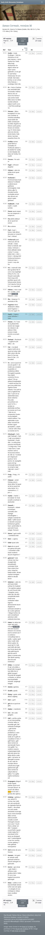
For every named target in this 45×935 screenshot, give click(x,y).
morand (14, 422)
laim (9, 394)
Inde (17, 134)
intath (10, 598)
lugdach (10, 877)
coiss (14, 482)
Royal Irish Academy (22, 929)
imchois (17, 128)
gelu (9, 706)
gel (20, 72)
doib (18, 751)
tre (13, 622)
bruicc (10, 814)
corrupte (10, 787)
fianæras (14, 299)
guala (15, 694)
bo (20, 55)
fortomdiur (11, 91)
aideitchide (11, 396)
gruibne (13, 270)
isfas (9, 82)
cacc (9, 799)
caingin (10, 530)
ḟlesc (18, 408)
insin (13, 254)
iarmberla (12, 535)
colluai (10, 379)
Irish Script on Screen (18, 931)
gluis (19, 887)
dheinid (17, 182)
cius (19, 113)
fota (9, 311)
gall (15, 724)
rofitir (16, 834)
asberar (17, 148)
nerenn (10, 326)
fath (19, 436)
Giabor (10, 709)
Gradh (10, 691)
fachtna (18, 87)
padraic (10, 785)
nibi (12, 594)
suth (16, 341)
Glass (9, 883)
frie (9, 400)
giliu (13, 190)
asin (9, 657)
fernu (16, 138)
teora (19, 59)
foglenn (16, 314)
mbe (9, 651)
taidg (14, 832)
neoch (10, 645)
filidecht (10, 296)
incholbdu (17, 117)
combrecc (12, 635)
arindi (16, 480)
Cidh (17, 645)
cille (16, 353)
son (18, 633)
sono (19, 850)
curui (18, 104)
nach (9, 647)
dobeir (12, 498)
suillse (15, 883)
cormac (10, 801)
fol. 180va (31, 665)
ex (16, 747)
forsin (16, 528)
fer (17, 76)
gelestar (17, 611)
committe (11, 377)
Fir (9, 87)
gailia (17, 774)
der (13, 713)
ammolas (11, 301)
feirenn (10, 126)
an (16, 379)
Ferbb (10, 53)
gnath (15, 365)
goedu (18, 373)
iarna (13, 70)
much (17, 824)
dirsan (19, 572)
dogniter (12, 592)
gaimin (10, 768)
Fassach (10, 505)
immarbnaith (12, 564)
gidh (12, 651)
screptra (12, 467)
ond (17, 631)
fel (9, 292)
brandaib (11, 724)
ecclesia (18, 455)
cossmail (15, 518)
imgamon (16, 555)
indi (12, 469)
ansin (9, 309)
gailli (9, 757)
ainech (13, 799)
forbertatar (11, 76)
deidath (14, 416)
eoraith (10, 500)
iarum (15, 184)
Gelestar (11, 582)
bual (13, 230)
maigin (17, 326)
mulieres (14, 552)
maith (10, 206)
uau (13, 367)
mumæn (10, 763)
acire (9, 336)
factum (10, 852)
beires (18, 453)
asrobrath (16, 803)
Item (9, 278)
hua (17, 560)
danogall (10, 759)
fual (9, 236)
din (17, 120)
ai (11, 292)
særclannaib (11, 745)
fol (16, 484)
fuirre (14, 448)
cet (19, 737)
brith (12, 528)
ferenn (10, 128)
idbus (16, 111)
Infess (10, 274)
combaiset (11, 600)
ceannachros (12, 490)
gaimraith (11, 864)
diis (19, 152)
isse (9, 671)
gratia (18, 126)
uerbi (14, 126)
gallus (10, 774)
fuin (14, 355)
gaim (14, 198)
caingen (10, 518)
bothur (15, 613)
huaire (18, 414)
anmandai (11, 811)
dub (10, 448)
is (8, 184)
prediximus (11, 371)
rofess (19, 80)
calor (17, 543)
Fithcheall (11, 434)
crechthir (13, 115)
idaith (13, 375)
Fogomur (11, 305)
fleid (17, 805)
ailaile (9, 520)
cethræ (10, 586)
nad (11, 74)
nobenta (14, 398)
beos (13, 453)
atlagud (18, 781)
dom (9, 659)
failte (19, 873)
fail (9, 282)
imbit (16, 584)
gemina (16, 687)
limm (9, 355)
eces (18, 292)
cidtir (15, 617)
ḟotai (16, 566)
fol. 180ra (31, 53)
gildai (9, 673)
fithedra (11, 677)
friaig (14, 474)
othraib (10, 244)
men (18, 322)
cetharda (11, 726)
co (18, 722)
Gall (9, 718)
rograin (18, 830)
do (12, 132)
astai (16, 757)
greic (19, 548)
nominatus (15, 776)
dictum (13, 196)
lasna (16, 396)
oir (13, 128)
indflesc (14, 418)
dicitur (10, 136)
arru (14, 93)
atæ (15, 446)
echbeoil (15, 102)
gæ (15, 867)
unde (9, 294)
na (16, 100)
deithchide (11, 408)
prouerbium (12, 402)
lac (19, 753)
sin (9, 328)
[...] (9, 791)
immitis (10, 334)
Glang (10, 694)
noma (14, 814)
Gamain (10, 855)
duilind (12, 150)
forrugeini (11, 373)
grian (9, 198)
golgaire (10, 715)
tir (15, 498)
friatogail (11, 822)
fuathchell (11, 440)
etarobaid (11, 834)
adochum (11, 617)
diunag (15, 256)
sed (20, 246)
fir (8, 74)
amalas (10, 406)
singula (12, 457)
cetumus (10, 444)
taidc (17, 801)
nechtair (16, 500)
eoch (9, 633)
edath (18, 427)
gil (12, 645)
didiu (9, 63)
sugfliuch (12, 341)
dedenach (11, 307)
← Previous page (22, 40)
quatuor (10, 459)
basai (13, 570)
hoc (9, 213)
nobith (13, 120)
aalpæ (10, 104)
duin (16, 792)
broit (13, 172)
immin (10, 134)
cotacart (17, 822)
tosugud (18, 669)
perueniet (13, 282)
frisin (9, 826)
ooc (19, 889)
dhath (13, 657)
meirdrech (17, 709)
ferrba (16, 96)
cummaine (11, 566)
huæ (9, 568)
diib (9, 828)
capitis (10, 776)
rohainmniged (12, 751)
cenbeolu (11, 619)
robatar (12, 328)
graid (9, 144)
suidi (13, 641)
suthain (10, 208)
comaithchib (12, 596)
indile (9, 122)
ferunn (15, 590)
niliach (10, 576)
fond (18, 498)
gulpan (18, 588)
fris (16, 377)
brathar (10, 424)
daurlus (13, 284)
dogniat (10, 607)
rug (9, 130)
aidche (12, 219)
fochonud (11, 180)
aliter (13, 484)
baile (15, 332)
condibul (14, 893)
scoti (18, 785)
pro (9, 492)
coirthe (14, 718)
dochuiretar (11, 65)
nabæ (17, 600)
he (14, 667)
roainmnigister (16, 838)
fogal (9, 165)
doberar (10, 182)
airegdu (12, 889)
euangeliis (18, 461)
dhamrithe (15, 324)
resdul (10, 367)
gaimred (11, 558)
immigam (16, 574)
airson (17, 194)
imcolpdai (11, 113)
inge (19, 811)
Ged (9, 850)
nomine (17, 840)
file (17, 270)
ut (15, 57)
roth (19, 280)
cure (9, 824)
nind (19, 256)
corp (14, 262)
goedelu (12, 369)
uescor (10, 223)
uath (17, 389)
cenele (15, 809)
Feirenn (10, 111)
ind (15, 383)
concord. (39, 53)
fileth (13, 144)
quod (13, 221)
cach (9, 392)
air (13, 737)
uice (9, 115)
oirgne (14, 869)
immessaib (11, 465)
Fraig (9, 474)
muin (19, 180)
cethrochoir (17, 442)
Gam (9, 546)
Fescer (10, 211)
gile (9, 653)
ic (16, 873)
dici (13, 789)
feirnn (10, 533)
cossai (18, 234)
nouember (12, 550)
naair (9, 70)
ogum (15, 424)
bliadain (14, 152)
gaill (16, 737)
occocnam (16, 334)
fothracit (15, 248)
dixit (18, 89)
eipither (13, 588)
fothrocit (11, 260)
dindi (14, 772)
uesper (18, 211)
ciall (9, 436)
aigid (9, 67)
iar (17, 67)
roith (16, 278)
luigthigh (18, 272)
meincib (15, 246)
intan (9, 250)
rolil (15, 429)
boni (16, 469)
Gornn (10, 867)
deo (9, 196)
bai (10, 106)
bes (9, 649)
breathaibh (14, 679)
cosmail (17, 665)
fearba (10, 61)
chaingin (10, 513)
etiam (10, 552)
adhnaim (14, 250)
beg (15, 651)
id (17, 115)
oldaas (18, 891)
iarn (19, 76)
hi (20, 234)
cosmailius (11, 146)
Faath (10, 314)
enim (12, 753)
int (17, 889)
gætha (17, 524)
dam (17, 637)
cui (9, 410)
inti (9, 498)
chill (11, 455)
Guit (9, 700)
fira (14, 61)
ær (12, 429)
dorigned (17, 836)
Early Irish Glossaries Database (12, 2)
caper (9, 624)
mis (12, 311)
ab (8, 221)
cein (11, 803)
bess (15, 619)
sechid (14, 526)
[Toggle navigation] (42, 2)
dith (18, 594)
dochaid (18, 814)
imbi (19, 590)
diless (17, 307)
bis (17, 132)
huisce (10, 232)
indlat (9, 254)
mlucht (10, 861)
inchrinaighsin (12, 188)
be (18, 274)
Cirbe (14, 330)
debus (17, 789)
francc (18, 745)
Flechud (10, 339)
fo (14, 182)
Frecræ (10, 159)
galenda (13, 844)
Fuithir (10, 496)
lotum (10, 256)
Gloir (9, 539)
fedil (17, 204)
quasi (17, 172)
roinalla (10, 820)
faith (9, 318)
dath (12, 647)
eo (10, 221)
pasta (9, 463)
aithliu (10, 172)
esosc (13, 100)
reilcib (16, 385)
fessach (10, 276)
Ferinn (15, 130)
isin (14, 326)
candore (10, 749)
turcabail (15, 347)
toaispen (14, 828)
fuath (18, 440)
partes (10, 461)
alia (10, 412)
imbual (14, 236)
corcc (11, 875)
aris (11, 365)
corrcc (10, 272)
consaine (18, 367)
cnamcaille (16, 276)
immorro (18, 258)
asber (9, 422)
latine (13, 488)
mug (12, 278)
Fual (9, 230)
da (8, 150)
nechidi (10, 102)
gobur (15, 639)
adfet (15, 520)
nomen (15, 141)
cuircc (9, 570)
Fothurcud (11, 239)
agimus (18, 794)
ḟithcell (18, 444)
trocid (10, 262)
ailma (16, 622)
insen (9, 893)
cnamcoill (14, 268)
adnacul (10, 381)
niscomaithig (16, 720)
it (9, 446)
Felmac (10, 290)
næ (9, 365)
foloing (10, 482)
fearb (17, 61)
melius (10, 248)
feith (17, 434)
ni (12, 576)
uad (20, 290)
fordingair (17, 726)
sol (9, 486)
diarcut (10, 93)
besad (10, 669)
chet (10, 152)
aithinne (10, 871)
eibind (11, 184)
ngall (17, 766)
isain (18, 448)
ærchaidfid (11, 427)
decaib (16, 576)
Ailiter (17, 371)
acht (16, 624)
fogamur (14, 309)
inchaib (10, 78)
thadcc (10, 807)
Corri (9, 284)
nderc (19, 100)
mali (9, 471)
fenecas (13, 82)
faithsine (14, 316)
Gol (9, 713)
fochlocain (11, 148)
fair (14, 357)
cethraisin (11, 609)
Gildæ (10, 665)
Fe (8, 363)
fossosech (11, 507)
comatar (10, 722)
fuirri (9, 526)
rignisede (13, 805)
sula (9, 98)
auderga (18, 106)
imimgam (16, 861)
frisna (15, 387)
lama (10, 252)
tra (9, 416)
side (13, 669)
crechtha (10, 117)
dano (17, 78)
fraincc (13, 741)
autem (10, 789)
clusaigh (10, 562)
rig (11, 324)
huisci (12, 584)
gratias (10, 794)
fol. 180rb (31, 299)
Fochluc (10, 141)
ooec (13, 887)
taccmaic (15, 136)
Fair (9, 347)
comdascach (15, 122)
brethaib (13, 885)
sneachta (11, 138)
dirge (12, 446)
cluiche (14, 728)
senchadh (14, 89)
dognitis (16, 124)
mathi (14, 349)
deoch (16, 649)
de (17, 328)
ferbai (14, 74)
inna (19, 385)
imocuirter (16, 877)
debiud (17, 219)
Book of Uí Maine (27, 927)
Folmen (10, 170)
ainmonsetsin (12, 605)
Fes (9, 219)
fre (15, 159)
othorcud (11, 242)
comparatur (11, 414)
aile (16, 647)
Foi (9, 268)
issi (9, 124)
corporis (16, 749)
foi (9, 264)
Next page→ (22, 44)
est (17, 57)
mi (20, 861)
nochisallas (11, 194)
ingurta (10, 603)
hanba (10, 572)
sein (9, 528)
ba (15, 389)
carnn (16, 592)
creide (10, 832)
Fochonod (11, 178)
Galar (10, 543)
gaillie (12, 747)
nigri (17, 467)
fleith (14, 830)
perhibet (10, 280)
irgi (15, 463)
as (16, 772)
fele (14, 292)
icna (12, 385)
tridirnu (18, 91)
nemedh (10, 681)
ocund (10, 830)
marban (10, 574)
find (12, 87)
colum (13, 353)
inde (13, 232)
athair (18, 807)
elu (11, 761)
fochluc (16, 154)
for (17, 65)
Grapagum (11, 781)
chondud (10, 192)
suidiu (19, 150)
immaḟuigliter (12, 516)
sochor (13, 98)
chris (14, 132)
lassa (16, 180)
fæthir (16, 496)
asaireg (17, 657)
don (16, 511)
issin (9, 59)
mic (9, 803)
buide (9, 783)
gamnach (11, 859)
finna (13, 106)
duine (14, 67)
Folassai (10, 480)
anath (16, 820)
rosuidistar (11, 739)
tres (9, 747)
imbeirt (17, 438)
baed (17, 98)
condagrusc (11, 891)
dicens (19, 282)
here (18, 739)
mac (9, 89)
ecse (16, 296)
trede (15, 53)
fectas (10, 453)
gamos (12, 548)
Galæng (10, 797)
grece (16, 753)
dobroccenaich (12, 818)
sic (20, 410)
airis (16, 242)
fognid (14, 783)
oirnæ (18, 867)
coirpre (13, 568)
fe (15, 322)
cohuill (10, 766)
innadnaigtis (17, 381)
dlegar (11, 613)
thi (19, 465)
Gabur (10, 622)
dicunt (16, 787)
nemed (19, 885)
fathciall (13, 436)
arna (13, 598)
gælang (17, 797)
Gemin (10, 687)
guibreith (11, 72)
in (11, 67)
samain (12, 857)
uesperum (16, 213)
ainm (9, 132)
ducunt (10, 555)
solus (9, 488)
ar (16, 93)
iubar (15, 351)
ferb (17, 55)
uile (18, 262)
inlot (17, 254)
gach (15, 533)
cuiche (19, 718)
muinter (10, 451)
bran (13, 768)
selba (15, 722)
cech (18, 159)
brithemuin (11, 524)
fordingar (11, 55)
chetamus (11, 57)
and (12, 629)
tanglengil (17, 681)
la (8, 369)
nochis (16, 192)
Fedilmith (11, 204)
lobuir (10, 246)
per (9, 457)
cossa (16, 252)
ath (9, 584)
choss (14, 766)
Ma (15, 594)
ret (16, 394)
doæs (16, 244)
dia (19, 353)
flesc (9, 375)
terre (15, 459)
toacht (14, 104)
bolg (12, 63)
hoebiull (17, 586)
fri (15, 146)
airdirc (14, 572)
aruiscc (10, 895)
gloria (16, 539)
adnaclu (10, 389)
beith (17, 596)
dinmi (16, 305)
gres (9, 385)
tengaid (18, 675)
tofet (9, 887)
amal (9, 120)
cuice (12, 824)
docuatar (11, 234)
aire (17, 420)
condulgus (11, 84)
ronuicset (18, 522)
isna (9, 679)
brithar (10, 80)
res (12, 412)
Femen (10, 322)
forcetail (10, 675)
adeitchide (11, 420)
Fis (9, 226)
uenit (9, 404)
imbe (9, 594)
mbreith (11, 522)
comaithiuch (15, 615)
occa (13, 438)
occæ (16, 811)
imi (16, 855)
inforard (15, 165)
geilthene (11, 186)
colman (10, 560)
